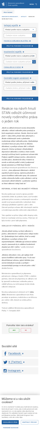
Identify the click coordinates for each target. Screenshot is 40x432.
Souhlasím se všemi (10, 422)
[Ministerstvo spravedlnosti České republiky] (13, 4)
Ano (14, 330)
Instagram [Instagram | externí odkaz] (12, 370)
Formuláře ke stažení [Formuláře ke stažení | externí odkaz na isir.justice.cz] (12, 67)
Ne (26, 330)
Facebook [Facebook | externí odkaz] (12, 353)
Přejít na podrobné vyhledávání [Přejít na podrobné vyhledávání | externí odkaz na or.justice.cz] (19, 46)
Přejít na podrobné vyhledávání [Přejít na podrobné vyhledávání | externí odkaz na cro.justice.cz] (19, 98)
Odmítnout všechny (29, 422)
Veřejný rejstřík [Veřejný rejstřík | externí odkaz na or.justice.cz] (11, 25)
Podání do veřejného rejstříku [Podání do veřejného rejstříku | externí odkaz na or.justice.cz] (16, 41)
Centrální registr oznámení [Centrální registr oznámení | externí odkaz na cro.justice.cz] (16, 78)
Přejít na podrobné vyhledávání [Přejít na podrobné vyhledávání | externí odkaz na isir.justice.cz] (19, 72)
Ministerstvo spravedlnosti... (10, 16)
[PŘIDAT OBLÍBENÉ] (8, 11)
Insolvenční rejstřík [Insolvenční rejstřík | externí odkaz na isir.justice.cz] (13, 52)
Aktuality (24, 16)
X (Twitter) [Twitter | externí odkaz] (13, 361)
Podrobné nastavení (10, 428)
